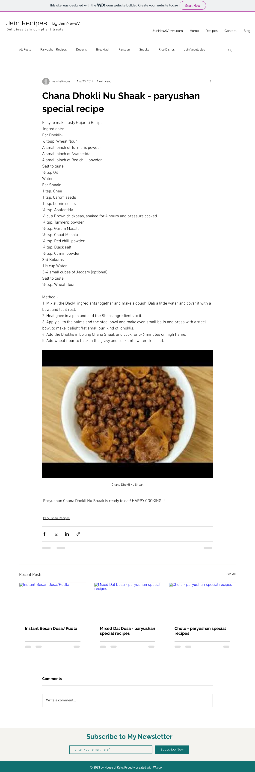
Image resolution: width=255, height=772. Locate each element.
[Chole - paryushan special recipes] (202, 601)
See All (231, 574)
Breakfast (102, 50)
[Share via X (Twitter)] (55, 534)
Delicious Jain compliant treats (35, 30)
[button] (230, 50)
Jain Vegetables (194, 50)
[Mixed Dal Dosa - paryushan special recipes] (127, 601)
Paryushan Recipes (53, 50)
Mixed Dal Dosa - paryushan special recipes (127, 631)
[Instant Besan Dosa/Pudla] (52, 601)
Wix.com (158, 768)
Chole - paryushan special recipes (200, 631)
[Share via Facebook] (44, 534)
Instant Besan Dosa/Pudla (51, 628)
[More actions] (210, 81)
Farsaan (124, 50)
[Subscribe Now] (172, 749)
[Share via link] (78, 534)
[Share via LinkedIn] (67, 534)
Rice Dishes (167, 50)
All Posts (25, 50)
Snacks (144, 50)
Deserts (81, 50)
